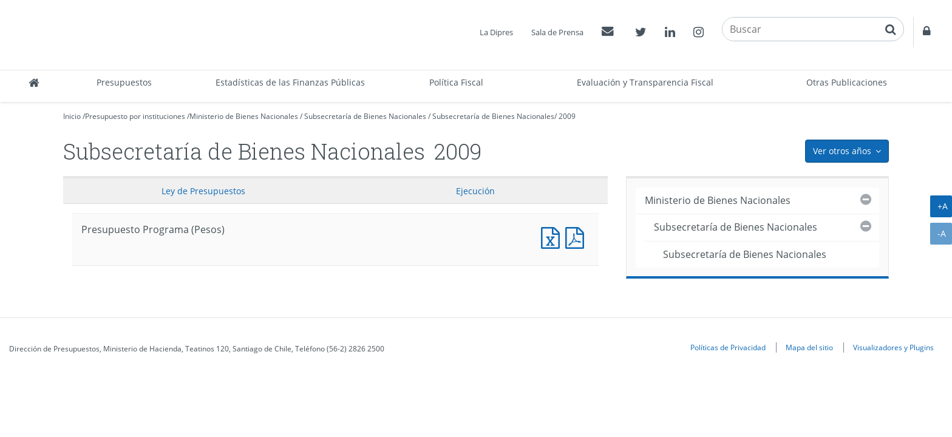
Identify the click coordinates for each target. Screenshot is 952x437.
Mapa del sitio (809, 347)
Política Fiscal (456, 82)
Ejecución (475, 191)
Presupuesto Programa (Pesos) (553, 236)
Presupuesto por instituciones (135, 116)
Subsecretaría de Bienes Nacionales (365, 116)
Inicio (72, 116)
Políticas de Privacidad (728, 347)
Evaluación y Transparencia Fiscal (645, 82)
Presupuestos (124, 82)
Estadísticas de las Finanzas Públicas (290, 82)
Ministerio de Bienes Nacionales (243, 116)
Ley (203, 191)
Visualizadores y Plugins (893, 347)
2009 (567, 116)
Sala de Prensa (557, 32)
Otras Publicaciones (846, 82)
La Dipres (496, 32)
